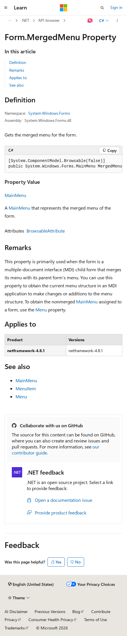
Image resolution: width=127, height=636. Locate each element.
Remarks (16, 70)
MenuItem (26, 388)
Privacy (11, 619)
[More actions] (117, 20)
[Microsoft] (63, 7)
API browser (49, 20)
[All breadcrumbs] (10, 20)
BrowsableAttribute (45, 231)
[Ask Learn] (90, 20)
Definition (17, 62)
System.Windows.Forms (49, 113)
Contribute (100, 611)
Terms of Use (95, 619)
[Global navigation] (6, 8)
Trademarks (15, 628)
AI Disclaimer (16, 611)
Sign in (116, 7)
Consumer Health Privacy (51, 619)
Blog (76, 611)
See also (16, 85)
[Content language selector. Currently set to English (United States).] (31, 584)
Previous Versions (50, 611)
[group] (63, 164)
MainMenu (15, 195)
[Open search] (102, 8)
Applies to (18, 77)
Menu (41, 310)
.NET (25, 20)
